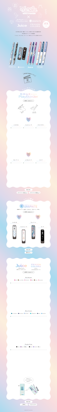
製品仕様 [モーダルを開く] (29, 189)
